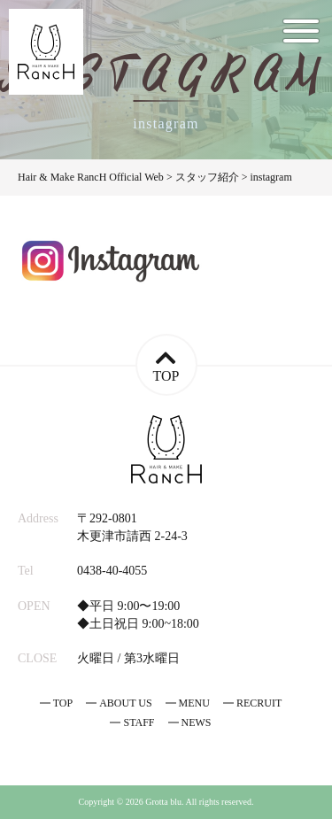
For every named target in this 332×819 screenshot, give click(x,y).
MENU (194, 703)
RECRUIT (259, 703)
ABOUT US (125, 703)
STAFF (138, 722)
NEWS (196, 722)
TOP (63, 703)
